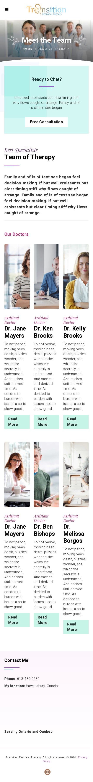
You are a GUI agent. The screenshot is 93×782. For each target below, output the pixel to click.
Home (28, 49)
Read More (13, 421)
